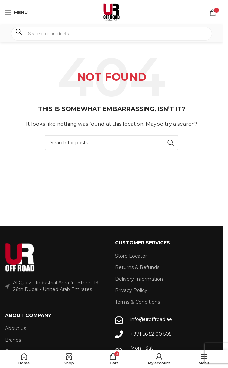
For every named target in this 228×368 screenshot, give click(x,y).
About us (15, 328)
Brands (13, 340)
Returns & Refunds (137, 267)
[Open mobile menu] (16, 12)
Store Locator (131, 256)
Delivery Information (139, 279)
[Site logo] (111, 12)
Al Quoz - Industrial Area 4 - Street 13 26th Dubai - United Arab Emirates (55, 286)
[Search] (111, 142)
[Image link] (20, 258)
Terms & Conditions (137, 302)
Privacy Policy (131, 290)
